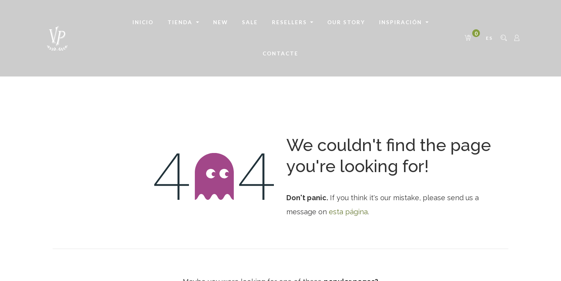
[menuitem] (143, 22)
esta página (348, 212)
